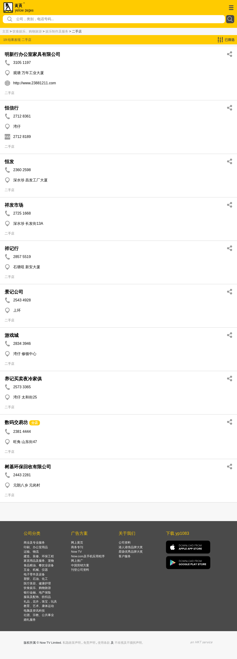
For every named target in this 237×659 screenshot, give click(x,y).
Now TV (76, 551)
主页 (5, 31)
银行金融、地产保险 (37, 592)
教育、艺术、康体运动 (39, 606)
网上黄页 (77, 542)
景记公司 (14, 291)
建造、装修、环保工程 (39, 556)
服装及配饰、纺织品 (37, 597)
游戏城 (12, 335)
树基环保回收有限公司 (28, 466)
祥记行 (12, 248)
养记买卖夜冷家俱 (23, 378)
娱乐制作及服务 (56, 31)
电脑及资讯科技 (34, 610)
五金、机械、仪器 (36, 569)
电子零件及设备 (34, 574)
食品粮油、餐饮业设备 (39, 565)
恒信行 (12, 108)
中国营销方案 (80, 565)
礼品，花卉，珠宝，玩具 (40, 601)
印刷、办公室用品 (36, 547)
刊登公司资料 (80, 569)
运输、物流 (31, 551)
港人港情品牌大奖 (131, 547)
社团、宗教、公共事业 (39, 615)
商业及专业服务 (34, 542)
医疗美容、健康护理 (37, 583)
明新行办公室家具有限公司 (32, 54)
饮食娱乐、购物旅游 (27, 31)
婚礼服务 (30, 619)
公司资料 (125, 542)
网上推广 (77, 560)
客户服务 (125, 556)
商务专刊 (77, 547)
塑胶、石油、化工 (36, 579)
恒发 (9, 161)
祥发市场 (14, 205)
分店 (34, 423)
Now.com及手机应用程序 (87, 556)
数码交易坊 (16, 422)
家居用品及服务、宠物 (39, 560)
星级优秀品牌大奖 (131, 551)
